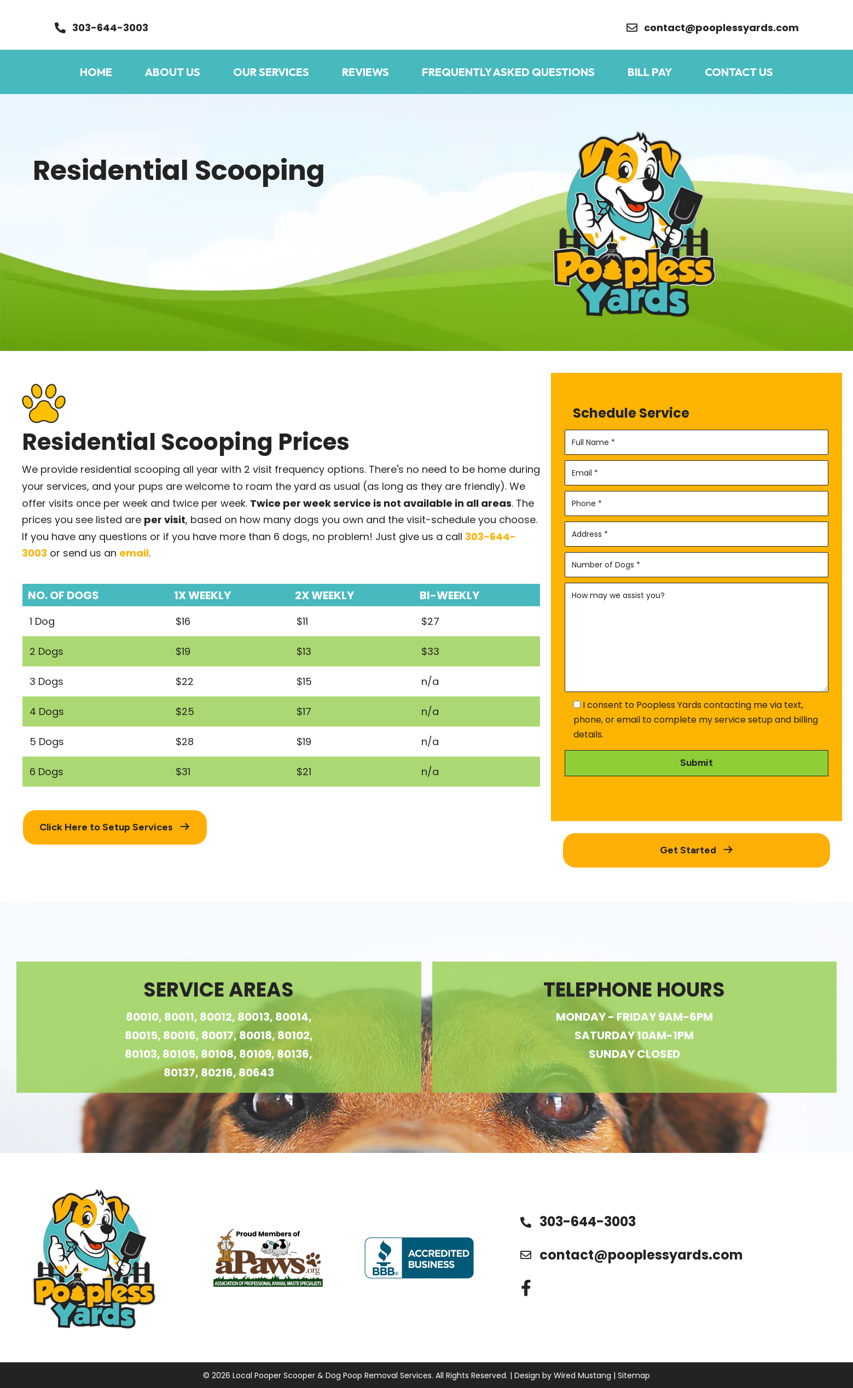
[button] (101, 28)
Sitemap (634, 1375)
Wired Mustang (582, 1375)
